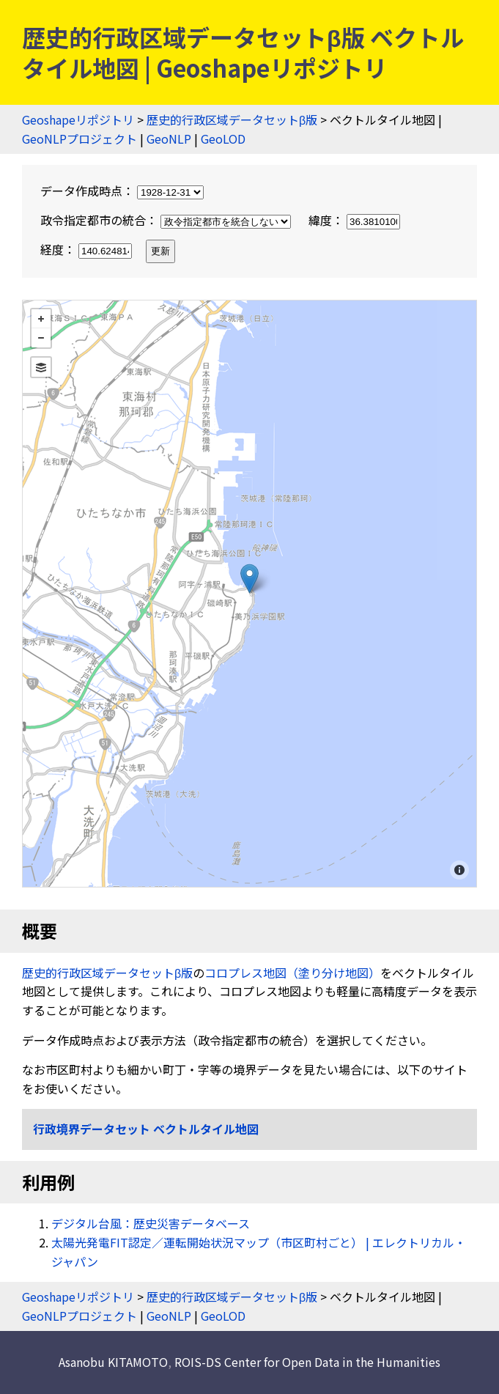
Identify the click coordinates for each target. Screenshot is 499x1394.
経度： (87, 249)
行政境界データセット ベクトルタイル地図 (146, 1128)
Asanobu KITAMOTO (113, 1362)
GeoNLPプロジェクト (79, 138)
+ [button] (41, 318)
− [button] (41, 337)
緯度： (354, 220)
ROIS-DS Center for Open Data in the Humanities (307, 1362)
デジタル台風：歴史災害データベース (150, 1223)
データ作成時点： (122, 190)
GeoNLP (169, 138)
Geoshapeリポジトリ (78, 119)
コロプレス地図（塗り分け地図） (292, 972)
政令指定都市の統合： (167, 220)
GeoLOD (223, 138)
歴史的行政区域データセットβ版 (232, 119)
